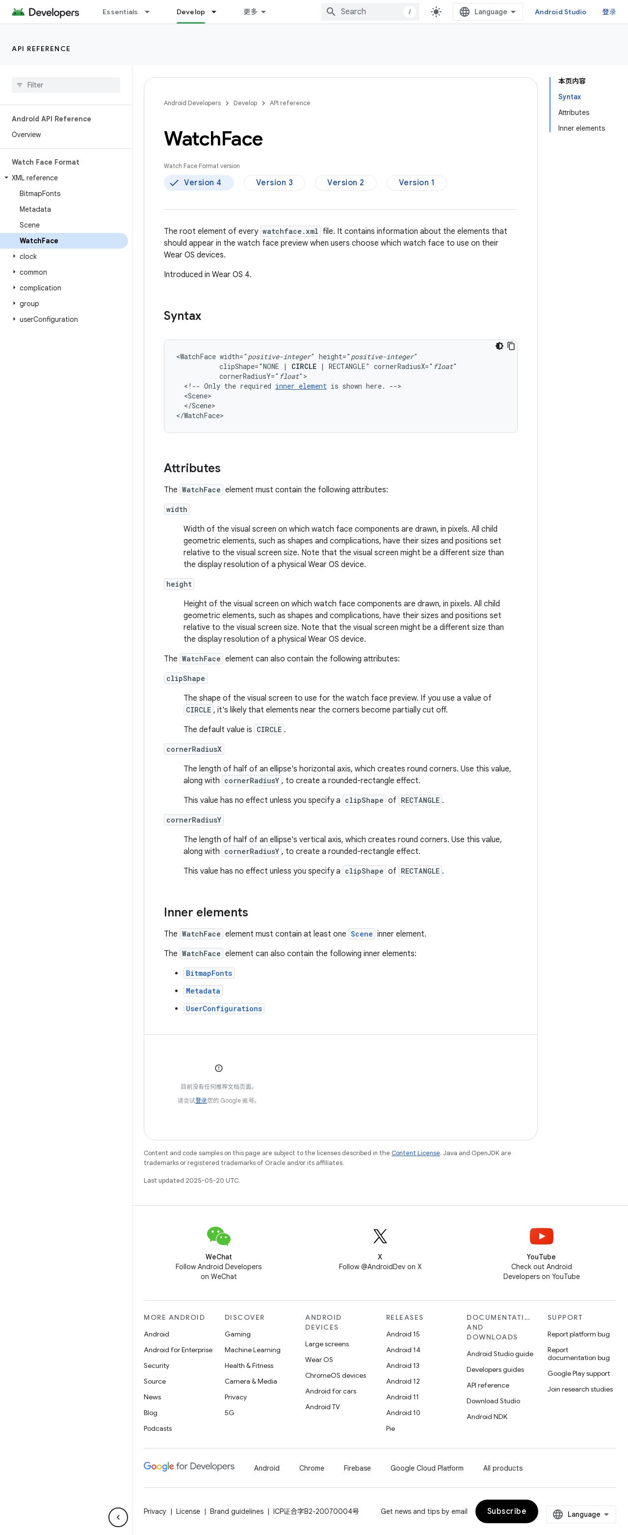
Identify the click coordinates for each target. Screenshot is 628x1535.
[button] (64, 178)
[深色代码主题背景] (499, 346)
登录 (609, 11)
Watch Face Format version (202, 166)
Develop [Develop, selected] (191, 11)
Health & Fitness (249, 1365)
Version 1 (417, 183)
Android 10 (403, 1412)
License (188, 1511)
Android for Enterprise (178, 1349)
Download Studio (493, 1400)
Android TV (322, 1406)
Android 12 (403, 1381)
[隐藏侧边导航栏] (118, 1517)
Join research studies (580, 1389)
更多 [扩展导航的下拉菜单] (250, 11)
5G (230, 1412)
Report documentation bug (579, 1353)
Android (156, 1334)
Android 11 (402, 1397)
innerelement (301, 386)
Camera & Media (251, 1381)
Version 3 (274, 183)
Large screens (327, 1343)
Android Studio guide (500, 1353)
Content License (416, 1153)
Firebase (357, 1468)
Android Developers (192, 103)
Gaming (238, 1334)
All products (503, 1468)
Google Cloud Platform (427, 1468)
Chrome (311, 1468)
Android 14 (403, 1349)
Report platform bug (579, 1334)
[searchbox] (66, 85)
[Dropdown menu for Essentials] (151, 12)
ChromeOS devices (335, 1375)
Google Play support (579, 1373)
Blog (150, 1412)
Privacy (236, 1397)
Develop (245, 103)
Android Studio (561, 11)
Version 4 (203, 183)
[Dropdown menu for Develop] (218, 12)
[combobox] (370, 12)
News (152, 1397)
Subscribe (507, 1511)
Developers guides (495, 1369)
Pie (390, 1428)
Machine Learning (253, 1349)
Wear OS (319, 1359)
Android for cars (330, 1391)
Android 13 (402, 1365)
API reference (41, 48)
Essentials (120, 11)
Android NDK (487, 1416)
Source (155, 1381)
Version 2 (346, 183)
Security (156, 1365)
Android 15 (403, 1334)
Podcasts (158, 1428)
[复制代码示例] (511, 346)
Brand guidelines (236, 1511)
